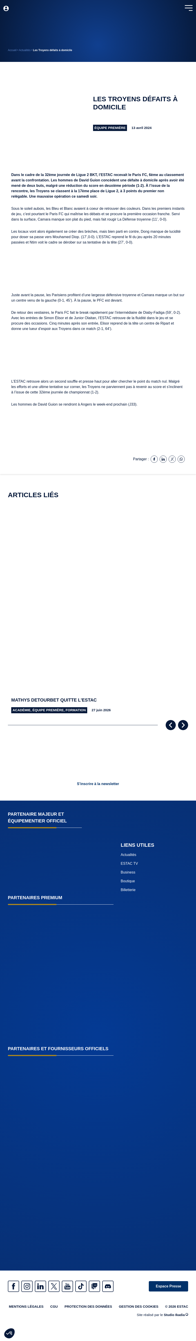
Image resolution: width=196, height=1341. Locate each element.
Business (128, 872)
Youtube (67, 1286)
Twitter (54, 1286)
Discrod (108, 1286)
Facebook (13, 1286)
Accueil (12, 50)
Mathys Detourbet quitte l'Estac (54, 700)
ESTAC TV (129, 863)
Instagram (27, 1286)
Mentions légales (26, 1306)
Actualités (25, 50)
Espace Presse (168, 1286)
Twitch (94, 1286)
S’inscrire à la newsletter (98, 784)
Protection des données (88, 1306)
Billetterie (128, 890)
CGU (54, 1306)
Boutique (128, 881)
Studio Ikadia (176, 1315)
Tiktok (81, 1286)
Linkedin (40, 1286)
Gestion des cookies (138, 1306)
